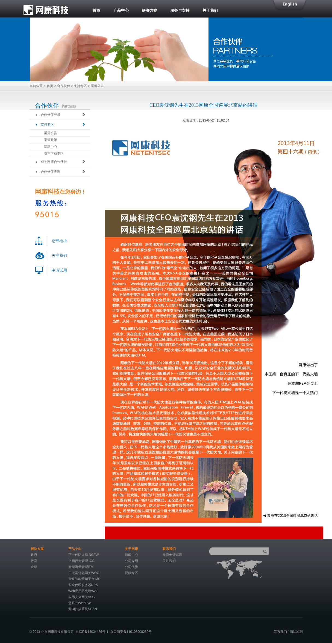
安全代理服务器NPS (83, 585)
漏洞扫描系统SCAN (82, 609)
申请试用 (59, 270)
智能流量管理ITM (81, 567)
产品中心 (121, 10)
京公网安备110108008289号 (131, 632)
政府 (34, 555)
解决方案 (149, 10)
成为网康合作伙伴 (51, 162)
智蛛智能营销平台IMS (84, 579)
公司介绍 (131, 561)
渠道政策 (50, 140)
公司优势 (131, 567)
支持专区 (80, 86)
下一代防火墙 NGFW (83, 555)
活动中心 (50, 147)
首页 (96, 10)
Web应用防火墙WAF (83, 591)
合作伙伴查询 (48, 172)
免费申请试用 (172, 555)
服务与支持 (179, 10)
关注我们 (59, 255)
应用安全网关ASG (81, 597)
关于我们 (210, 10)
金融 (34, 567)
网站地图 (296, 632)
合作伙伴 (63, 86)
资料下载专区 (54, 153)
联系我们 (280, 632)
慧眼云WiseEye (79, 603)
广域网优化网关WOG (83, 573)
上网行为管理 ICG (81, 561)
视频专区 (131, 573)
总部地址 (59, 241)
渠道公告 (50, 133)
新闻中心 (131, 555)
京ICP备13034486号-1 (91, 632)
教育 (34, 561)
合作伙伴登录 (48, 115)
